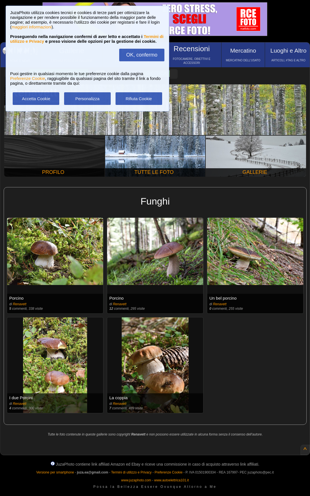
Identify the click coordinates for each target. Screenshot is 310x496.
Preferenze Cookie (27, 78)
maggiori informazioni (32, 26)
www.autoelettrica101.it (171, 480)
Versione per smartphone (55, 472)
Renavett (19, 304)
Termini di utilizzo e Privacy (131, 472)
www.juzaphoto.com (136, 480)
